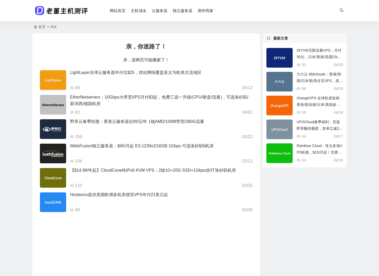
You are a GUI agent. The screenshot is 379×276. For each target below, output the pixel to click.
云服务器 (159, 10)
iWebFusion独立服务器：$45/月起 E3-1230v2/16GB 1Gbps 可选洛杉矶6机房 (142, 146)
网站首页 (117, 10)
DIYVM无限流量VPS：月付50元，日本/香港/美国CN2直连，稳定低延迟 (319, 57)
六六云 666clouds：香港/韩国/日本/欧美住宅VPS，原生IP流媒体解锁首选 (320, 80)
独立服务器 (182, 10)
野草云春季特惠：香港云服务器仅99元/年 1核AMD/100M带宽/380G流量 (137, 121)
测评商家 (205, 10)
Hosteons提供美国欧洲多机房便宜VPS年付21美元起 (119, 194)
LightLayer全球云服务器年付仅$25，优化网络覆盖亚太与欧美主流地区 (136, 72)
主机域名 (138, 10)
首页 (42, 27)
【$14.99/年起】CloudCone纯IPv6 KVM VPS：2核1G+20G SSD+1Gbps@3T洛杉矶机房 (153, 170)
